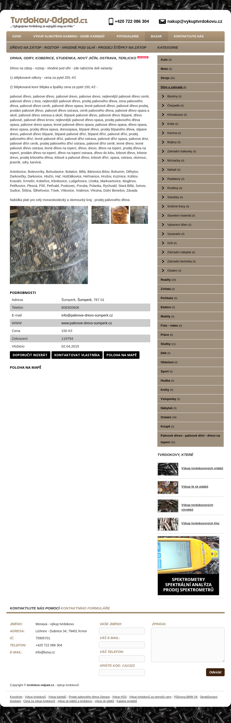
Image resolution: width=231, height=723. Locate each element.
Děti (165, 353)
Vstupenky (170, 399)
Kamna (174, 133)
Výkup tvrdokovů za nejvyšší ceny (150, 697)
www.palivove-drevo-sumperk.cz (86, 323)
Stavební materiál (181, 215)
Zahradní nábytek (181, 252)
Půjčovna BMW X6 (186, 697)
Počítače (169, 298)
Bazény (174, 96)
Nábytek (168, 408)
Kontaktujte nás (189, 36)
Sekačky (175, 197)
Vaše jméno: (111, 624)
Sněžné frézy (178, 206)
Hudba (167, 380)
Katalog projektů (127, 701)
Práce (167, 334)
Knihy (167, 389)
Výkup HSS (119, 697)
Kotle (172, 124)
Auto (166, 59)
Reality (168, 279)
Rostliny (174, 188)
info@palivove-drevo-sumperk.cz (87, 315)
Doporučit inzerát (30, 355)
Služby (168, 344)
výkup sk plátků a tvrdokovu (75, 701)
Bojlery (174, 142)
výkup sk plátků (104, 701)
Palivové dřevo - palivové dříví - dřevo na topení (190, 439)
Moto (166, 69)
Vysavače (175, 234)
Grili (172, 243)
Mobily (167, 316)
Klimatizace (177, 114)
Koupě (167, 426)
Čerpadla (175, 105)
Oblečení (169, 362)
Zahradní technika (181, 261)
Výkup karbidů (57, 697)
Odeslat (215, 672)
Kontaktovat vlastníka (77, 355)
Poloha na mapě (122, 355)
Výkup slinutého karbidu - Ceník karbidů (68, 36)
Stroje (168, 78)
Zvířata (168, 289)
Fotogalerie (128, 36)
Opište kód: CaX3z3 (117, 666)
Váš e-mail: (110, 638)
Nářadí (173, 169)
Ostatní (174, 270)
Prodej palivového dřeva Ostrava (89, 697)
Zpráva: (159, 624)
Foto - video (171, 325)
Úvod (16, 36)
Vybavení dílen (179, 224)
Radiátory (175, 179)
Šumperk (84, 300)
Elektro (168, 307)
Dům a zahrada (173, 87)
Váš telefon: (112, 652)
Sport (167, 371)
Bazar (156, 36)
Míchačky (175, 160)
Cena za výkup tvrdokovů (39, 701)
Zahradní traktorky (181, 151)
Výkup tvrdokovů (35, 697)
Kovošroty (16, 697)
